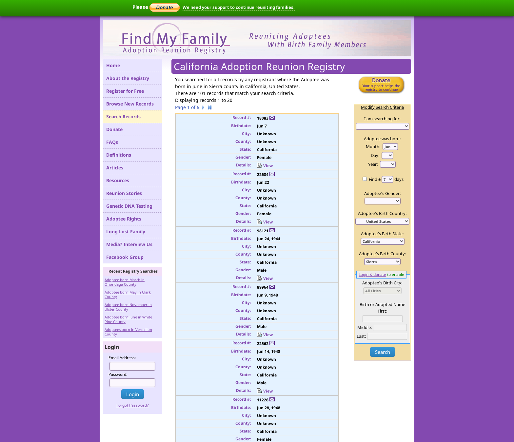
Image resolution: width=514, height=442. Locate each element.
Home (113, 65)
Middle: (364, 327)
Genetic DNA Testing (129, 206)
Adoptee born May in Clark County (128, 294)
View (265, 165)
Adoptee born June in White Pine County (128, 319)
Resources (117, 180)
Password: (118, 374)
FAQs (112, 142)
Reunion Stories (124, 193)
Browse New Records (130, 104)
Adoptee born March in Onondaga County (125, 282)
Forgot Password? (132, 405)
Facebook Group (125, 257)
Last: (361, 336)
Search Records (123, 116)
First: (382, 311)
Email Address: (122, 357)
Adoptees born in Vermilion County (128, 331)
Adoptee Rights (123, 219)
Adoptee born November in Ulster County (128, 307)
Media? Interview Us (129, 244)
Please (156, 7)
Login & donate (372, 274)
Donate (114, 129)
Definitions (118, 155)
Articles (114, 167)
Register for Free (125, 91)
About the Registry (127, 78)
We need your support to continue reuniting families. (239, 7)
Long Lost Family (125, 231)
